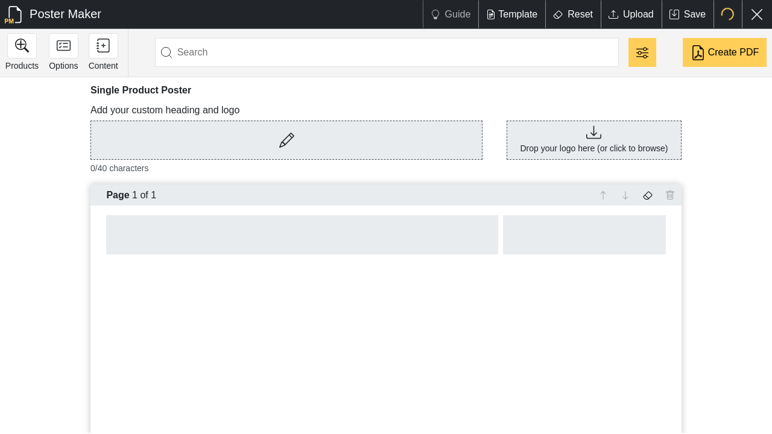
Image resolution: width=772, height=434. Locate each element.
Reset (573, 14)
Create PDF (725, 52)
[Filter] (642, 52)
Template (511, 14)
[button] (286, 148)
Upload (631, 14)
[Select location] (727, 14)
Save (687, 14)
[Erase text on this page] (648, 195)
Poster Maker (53, 15)
